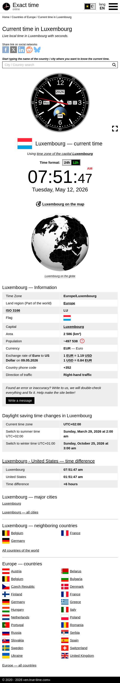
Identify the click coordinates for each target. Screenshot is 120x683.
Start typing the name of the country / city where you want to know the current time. (55, 59)
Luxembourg (73, 327)
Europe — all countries (19, 665)
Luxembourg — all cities (20, 512)
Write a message (20, 400)
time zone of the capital (65, 154)
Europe (69, 303)
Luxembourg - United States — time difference (48, 461)
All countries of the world (20, 550)
